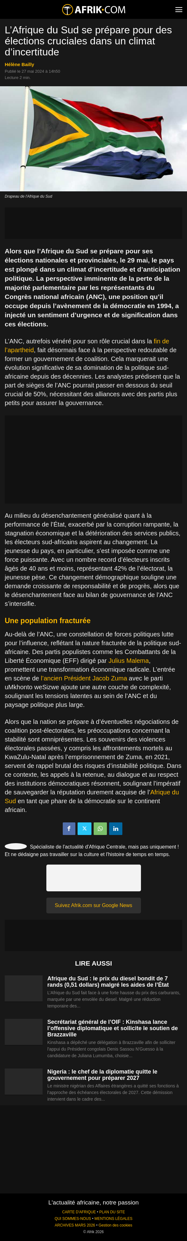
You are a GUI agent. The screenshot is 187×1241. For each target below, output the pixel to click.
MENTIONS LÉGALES (113, 1218)
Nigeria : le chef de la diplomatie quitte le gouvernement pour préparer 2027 (102, 1075)
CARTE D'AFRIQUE (79, 1212)
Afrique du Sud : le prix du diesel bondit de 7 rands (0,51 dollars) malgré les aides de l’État (108, 981)
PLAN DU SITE (112, 1212)
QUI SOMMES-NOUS (73, 1218)
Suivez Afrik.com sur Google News (93, 905)
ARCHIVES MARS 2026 (75, 1225)
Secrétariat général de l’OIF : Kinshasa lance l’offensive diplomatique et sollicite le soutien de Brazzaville (112, 1028)
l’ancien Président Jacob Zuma (84, 678)
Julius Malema (128, 660)
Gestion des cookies (115, 1225)
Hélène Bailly (19, 64)
